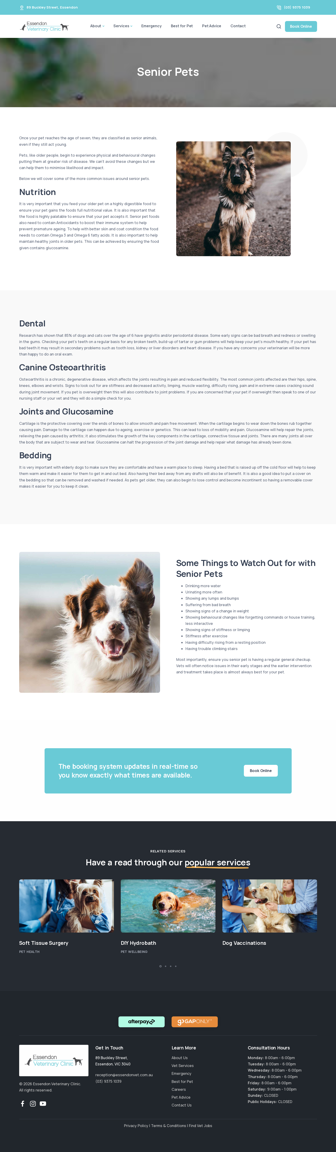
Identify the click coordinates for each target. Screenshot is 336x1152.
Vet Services (183, 1065)
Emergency (151, 25)
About (95, 25)
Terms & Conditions (168, 1125)
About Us (180, 1057)
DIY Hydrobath (138, 942)
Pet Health (29, 951)
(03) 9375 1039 (297, 7)
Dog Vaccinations (244, 942)
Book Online (301, 26)
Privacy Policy (136, 1125)
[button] (160, 966)
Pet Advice (211, 25)
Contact (238, 25)
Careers (179, 1089)
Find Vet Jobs (200, 1125)
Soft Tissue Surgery (43, 942)
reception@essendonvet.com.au (124, 1074)
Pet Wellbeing (134, 951)
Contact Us (182, 1105)
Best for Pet (182, 25)
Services (121, 25)
